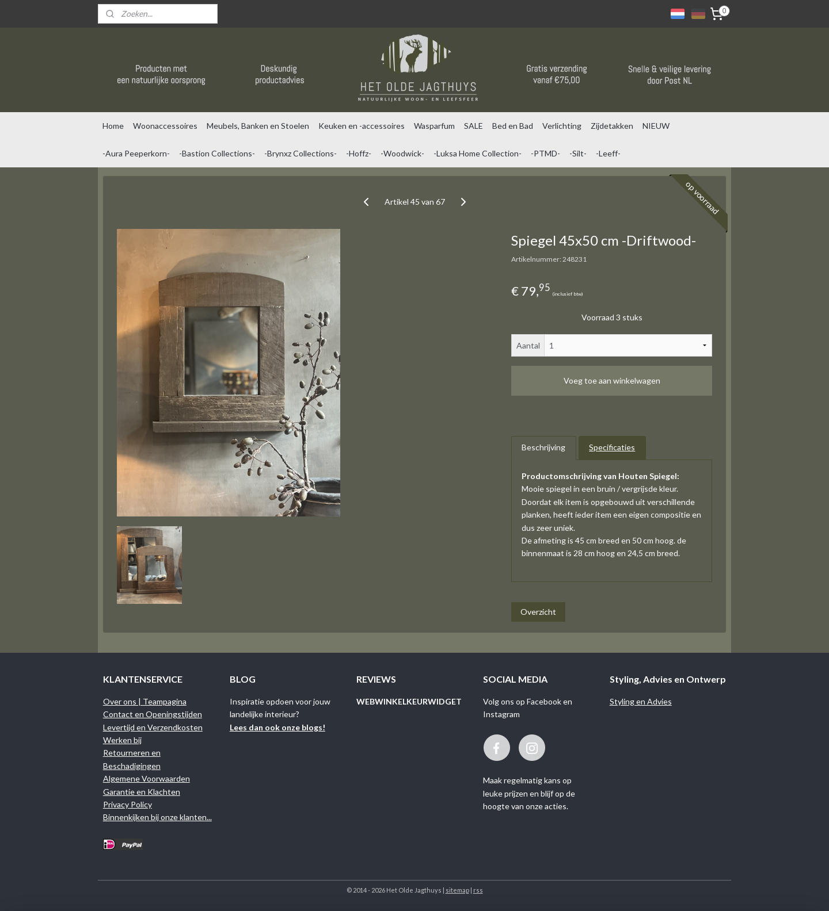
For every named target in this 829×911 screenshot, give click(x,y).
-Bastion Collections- (217, 153)
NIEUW (656, 126)
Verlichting (561, 126)
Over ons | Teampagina (145, 701)
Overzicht (538, 612)
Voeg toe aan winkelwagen (612, 380)
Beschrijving (543, 447)
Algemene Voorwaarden (146, 778)
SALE (473, 126)
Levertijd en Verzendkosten (153, 727)
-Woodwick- (402, 153)
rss (478, 890)
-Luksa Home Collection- (477, 153)
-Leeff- (608, 153)
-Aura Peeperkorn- (136, 153)
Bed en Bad (512, 126)
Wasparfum (434, 126)
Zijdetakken (612, 126)
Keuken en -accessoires (361, 126)
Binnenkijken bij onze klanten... (157, 817)
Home (113, 126)
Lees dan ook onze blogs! (277, 727)
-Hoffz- (358, 153)
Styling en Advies (641, 701)
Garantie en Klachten (141, 792)
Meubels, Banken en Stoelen (258, 126)
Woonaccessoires (165, 126)
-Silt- (578, 153)
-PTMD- (545, 153)
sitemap (457, 890)
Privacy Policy (127, 804)
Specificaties (612, 447)
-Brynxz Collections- (300, 153)
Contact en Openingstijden (152, 714)
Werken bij (122, 740)
